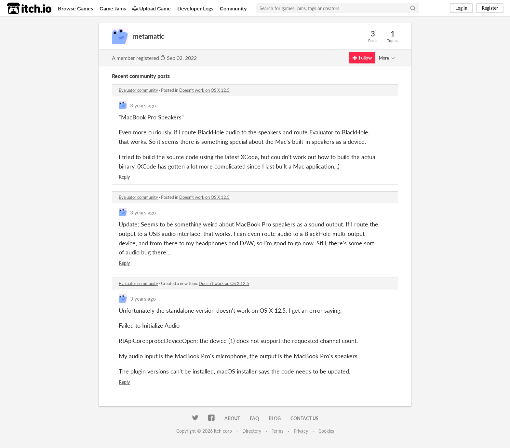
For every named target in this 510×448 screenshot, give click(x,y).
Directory (251, 431)
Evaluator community (138, 90)
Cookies (326, 431)
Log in (461, 8)
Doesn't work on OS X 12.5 (204, 90)
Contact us (304, 418)
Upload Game (151, 8)
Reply (124, 177)
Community (233, 8)
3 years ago (143, 105)
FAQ (254, 418)
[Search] (413, 8)
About (232, 418)
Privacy (301, 431)
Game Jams (113, 8)
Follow (362, 58)
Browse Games (75, 8)
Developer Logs (195, 8)
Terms (277, 431)
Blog (275, 418)
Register (490, 8)
